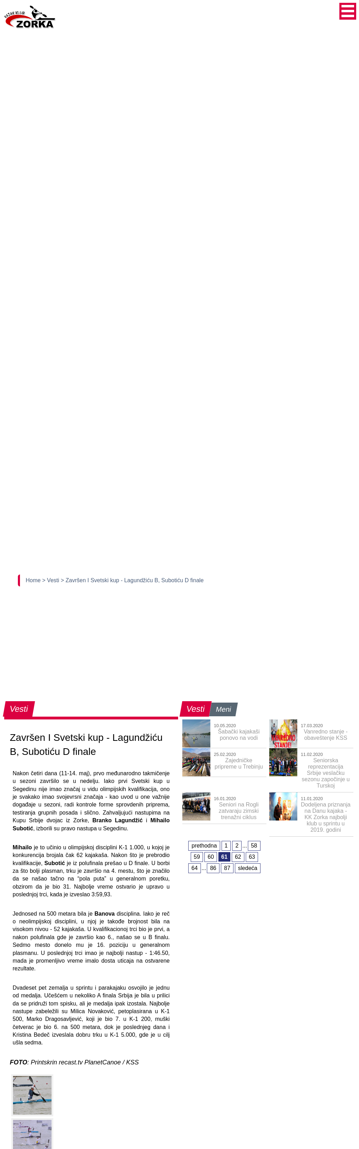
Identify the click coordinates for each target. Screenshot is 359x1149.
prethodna (204, 846)
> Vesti (51, 580)
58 (254, 846)
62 (238, 857)
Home (34, 580)
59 (197, 857)
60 (211, 857)
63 (252, 857)
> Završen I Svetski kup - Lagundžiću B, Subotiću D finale (132, 580)
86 (213, 868)
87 (227, 868)
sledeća (247, 868)
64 (194, 868)
